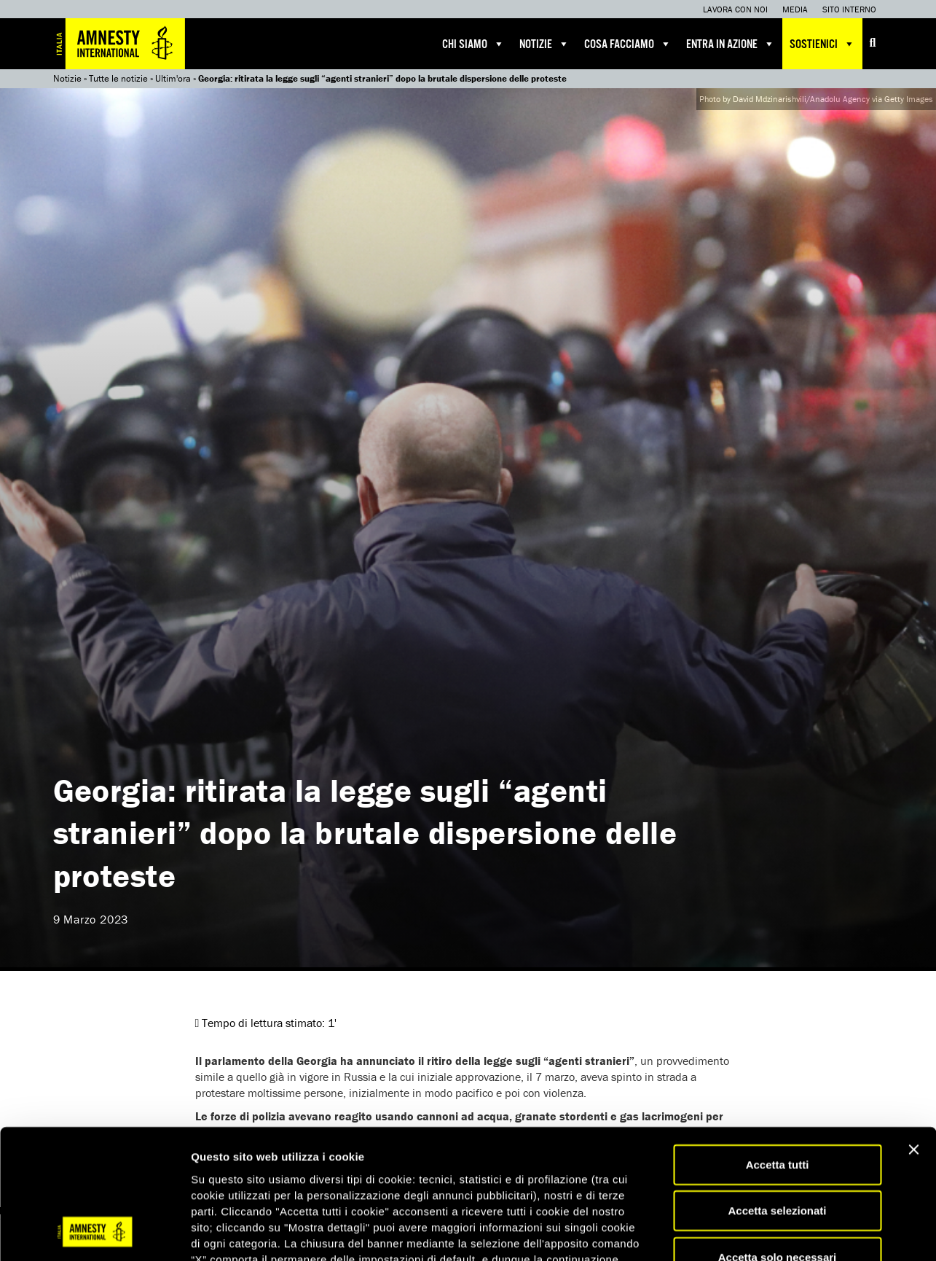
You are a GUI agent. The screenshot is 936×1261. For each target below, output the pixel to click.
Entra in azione (730, 43)
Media (795, 9)
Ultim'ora (173, 78)
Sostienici (822, 43)
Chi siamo (473, 43)
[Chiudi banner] (913, 1032)
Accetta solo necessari (777, 1139)
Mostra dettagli (766, 1232)
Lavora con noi (735, 9)
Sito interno (849, 9)
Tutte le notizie (118, 78)
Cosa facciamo (628, 43)
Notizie (544, 43)
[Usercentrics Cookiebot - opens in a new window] (94, 1233)
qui (437, 1174)
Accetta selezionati (777, 1094)
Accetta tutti (777, 1047)
